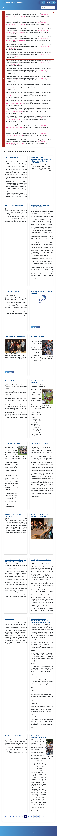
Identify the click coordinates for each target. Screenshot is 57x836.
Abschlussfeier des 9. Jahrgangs (15, 736)
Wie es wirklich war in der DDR (14, 205)
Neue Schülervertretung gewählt (15, 336)
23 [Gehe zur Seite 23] (35, 816)
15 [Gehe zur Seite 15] (10, 816)
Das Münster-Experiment (13, 443)
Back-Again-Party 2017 (38, 336)
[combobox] (48, 7)
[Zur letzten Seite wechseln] (43, 816)
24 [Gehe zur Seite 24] (38, 816)
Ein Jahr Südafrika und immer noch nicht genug (40, 206)
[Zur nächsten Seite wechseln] (40, 816)
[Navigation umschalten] (3, 8)
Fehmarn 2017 (9, 381)
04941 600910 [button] (50, 2)
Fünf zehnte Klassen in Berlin (40, 443)
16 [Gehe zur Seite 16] (13, 816)
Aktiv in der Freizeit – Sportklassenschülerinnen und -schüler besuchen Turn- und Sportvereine (41, 160)
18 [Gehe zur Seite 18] (19, 816)
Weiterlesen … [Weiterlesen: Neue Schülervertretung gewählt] (9, 372)
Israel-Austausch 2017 (12, 158)
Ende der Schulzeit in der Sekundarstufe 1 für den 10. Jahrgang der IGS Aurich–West (40, 620)
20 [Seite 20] (26, 816)
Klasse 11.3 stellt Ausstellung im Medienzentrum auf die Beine (15, 560)
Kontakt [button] (42, 2)
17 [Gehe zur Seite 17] (16, 816)
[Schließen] (53, 12)
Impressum (26, 830)
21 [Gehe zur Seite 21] (29, 816)
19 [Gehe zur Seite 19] (22, 816)
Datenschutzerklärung (28, 832)
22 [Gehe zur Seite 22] (32, 816)
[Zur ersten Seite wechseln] (5, 816)
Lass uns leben (9, 619)
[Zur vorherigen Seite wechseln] (8, 816)
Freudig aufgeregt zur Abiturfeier (41, 560)
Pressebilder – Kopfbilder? (13, 291)
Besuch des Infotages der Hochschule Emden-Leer (39, 736)
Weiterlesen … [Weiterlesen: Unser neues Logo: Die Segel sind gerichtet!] (35, 327)
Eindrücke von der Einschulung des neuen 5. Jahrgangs (40, 515)
